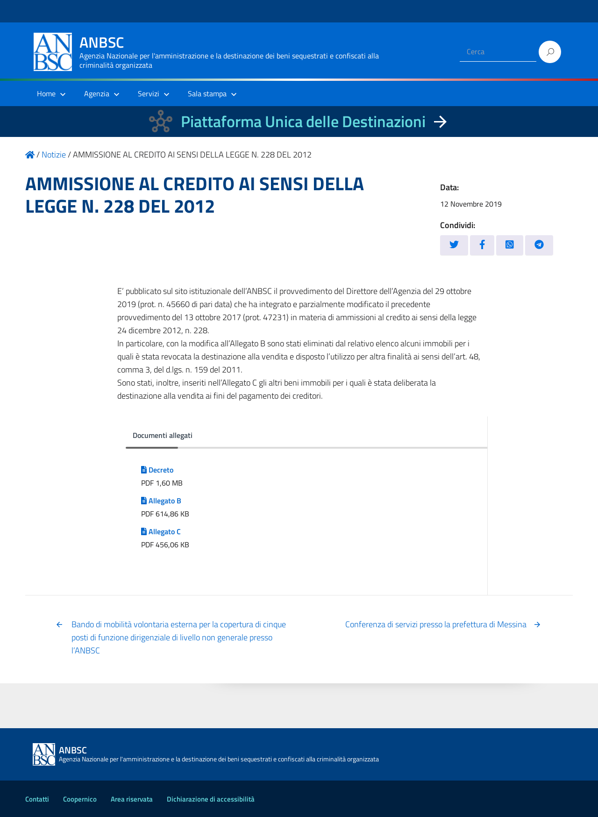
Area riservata (132, 799)
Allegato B (161, 500)
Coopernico (80, 799)
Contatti (37, 799)
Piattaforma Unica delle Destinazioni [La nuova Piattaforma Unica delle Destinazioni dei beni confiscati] (303, 121)
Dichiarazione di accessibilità (211, 799)
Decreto (157, 469)
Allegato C (161, 531)
